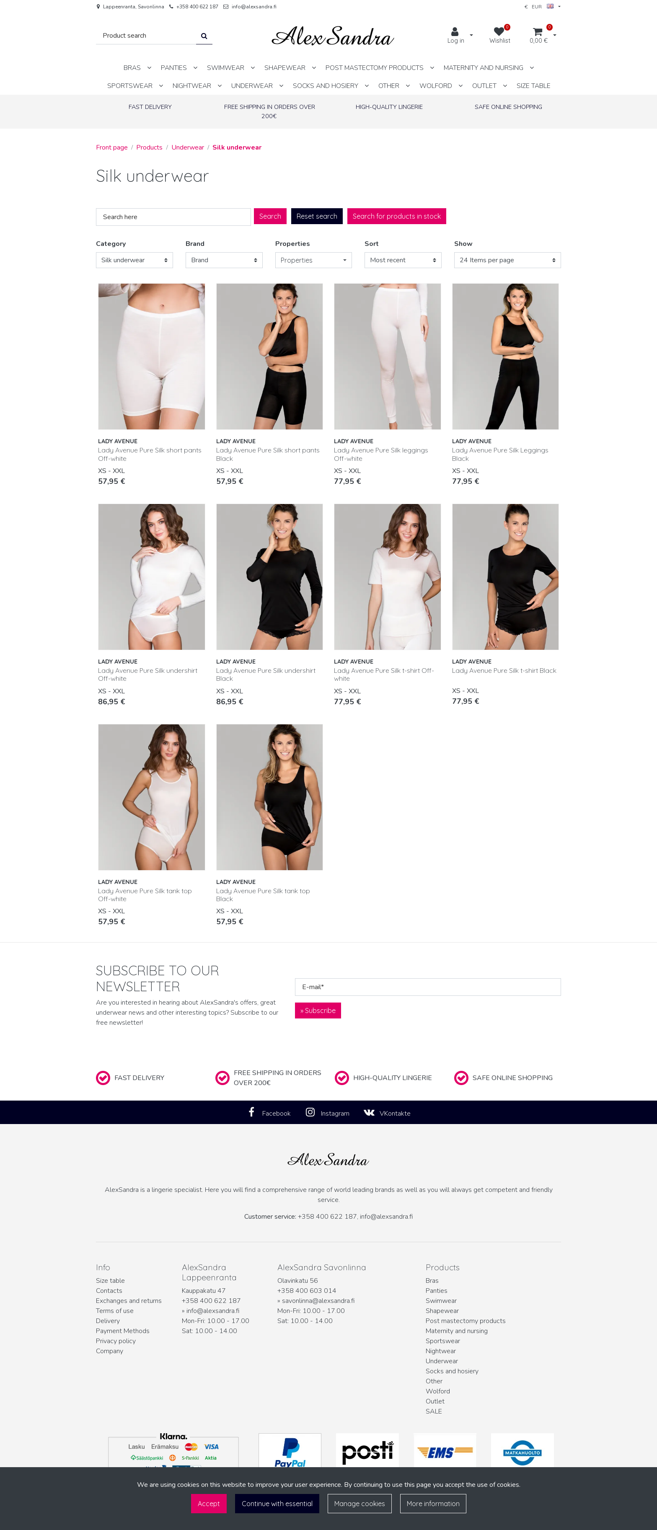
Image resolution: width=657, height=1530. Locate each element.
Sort (372, 243)
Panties (436, 1290)
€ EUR (539, 6)
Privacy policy (116, 1341)
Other (434, 1381)
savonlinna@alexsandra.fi (318, 1300)
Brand (195, 243)
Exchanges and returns (129, 1300)
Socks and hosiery (452, 1371)
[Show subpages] (149, 67)
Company (109, 1351)
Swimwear (441, 1300)
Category (111, 243)
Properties (292, 243)
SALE (434, 1411)
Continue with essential (277, 1503)
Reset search (317, 216)
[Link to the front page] (333, 36)
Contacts (109, 1290)
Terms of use (115, 1310)
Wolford (438, 1391)
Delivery (108, 1321)
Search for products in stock (397, 216)
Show (463, 243)
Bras (432, 1280)
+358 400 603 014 (306, 1290)
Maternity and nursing (457, 1331)
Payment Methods (123, 1331)
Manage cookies (359, 1503)
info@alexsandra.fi (254, 6)
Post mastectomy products (466, 1321)
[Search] (146, 35)
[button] (313, 260)
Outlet (435, 1401)
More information (433, 1503)
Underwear (442, 1361)
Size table (110, 1280)
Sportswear (443, 1341)
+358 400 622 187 (197, 6)
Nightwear (441, 1351)
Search (270, 216)
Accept (209, 1503)
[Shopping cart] (538, 36)
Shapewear (442, 1310)
